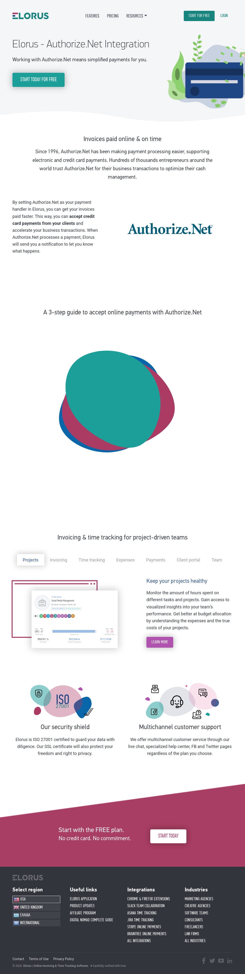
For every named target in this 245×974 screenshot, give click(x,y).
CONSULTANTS (194, 920)
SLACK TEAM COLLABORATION (146, 906)
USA (20, 899)
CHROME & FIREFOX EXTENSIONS (148, 899)
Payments (155, 559)
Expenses (125, 559)
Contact (18, 959)
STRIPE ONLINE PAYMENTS (144, 927)
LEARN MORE (159, 642)
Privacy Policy (63, 959)
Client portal (188, 559)
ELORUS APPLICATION (83, 899)
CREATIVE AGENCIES (197, 906)
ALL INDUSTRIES (195, 941)
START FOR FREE (199, 16)
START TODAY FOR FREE (38, 79)
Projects (31, 559)
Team (217, 559)
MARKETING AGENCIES (199, 899)
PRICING (113, 16)
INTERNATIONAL (26, 923)
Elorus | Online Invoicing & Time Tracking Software (55, 966)
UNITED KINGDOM (28, 907)
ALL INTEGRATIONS (139, 941)
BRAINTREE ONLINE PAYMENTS (146, 934)
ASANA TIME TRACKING (141, 913)
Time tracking (92, 559)
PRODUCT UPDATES (82, 906)
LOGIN (224, 16)
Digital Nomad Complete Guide (91, 920)
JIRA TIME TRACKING (140, 920)
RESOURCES (134, 16)
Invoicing (58, 559)
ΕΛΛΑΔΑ (21, 915)
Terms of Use (39, 959)
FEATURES (92, 16)
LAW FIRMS (192, 934)
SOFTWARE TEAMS (196, 913)
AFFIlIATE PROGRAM (83, 913)
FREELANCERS (194, 927)
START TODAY (168, 836)
